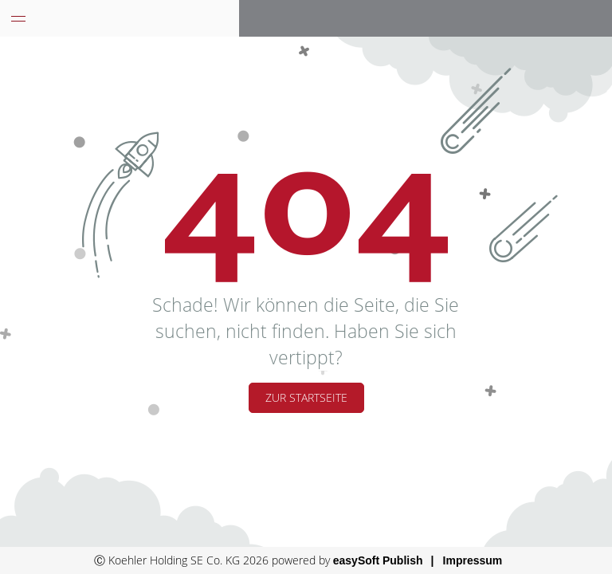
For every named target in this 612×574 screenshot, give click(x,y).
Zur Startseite (306, 397)
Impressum (473, 560)
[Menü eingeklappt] (18, 18)
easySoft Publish (378, 560)
